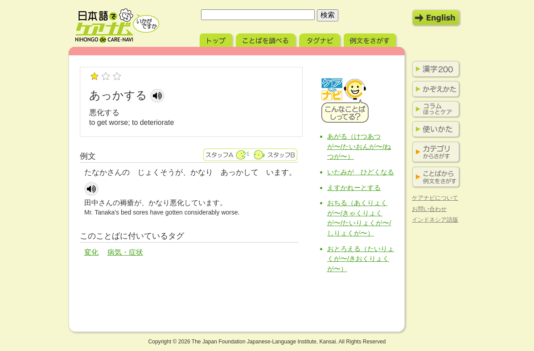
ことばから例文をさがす (434, 177)
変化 (91, 252)
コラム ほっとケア (434, 109)
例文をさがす (370, 39)
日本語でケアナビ (117, 26)
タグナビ (320, 39)
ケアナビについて (435, 197)
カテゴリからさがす (434, 152)
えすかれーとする (354, 187)
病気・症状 (125, 252)
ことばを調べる (266, 39)
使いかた (434, 129)
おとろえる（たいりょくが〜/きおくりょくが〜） (360, 259)
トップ (217, 39)
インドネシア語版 (435, 219)
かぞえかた (434, 89)
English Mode (436, 18)
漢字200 (434, 69)
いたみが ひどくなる (360, 172)
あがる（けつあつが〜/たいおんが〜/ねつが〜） (359, 146)
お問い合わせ (429, 209)
